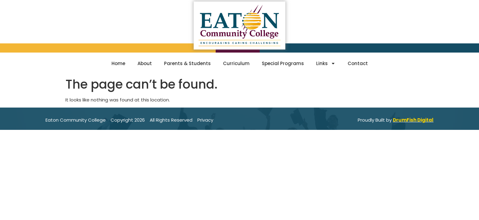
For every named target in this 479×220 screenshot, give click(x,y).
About (144, 63)
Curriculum (236, 63)
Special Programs (283, 63)
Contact (358, 63)
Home (118, 63)
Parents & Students (187, 63)
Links (325, 63)
